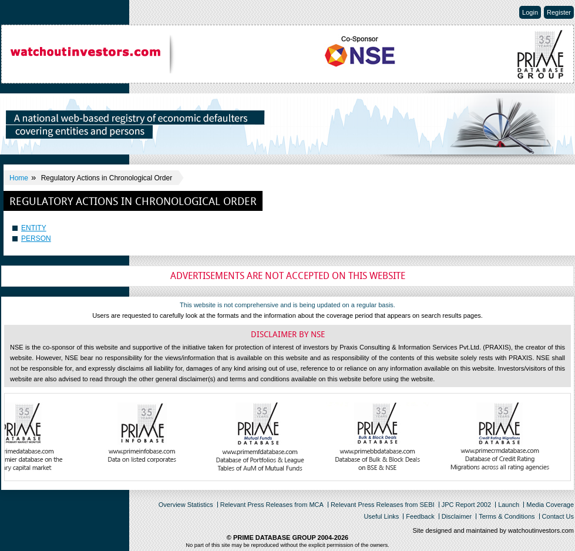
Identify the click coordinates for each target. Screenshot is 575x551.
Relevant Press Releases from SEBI (383, 504)
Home (18, 178)
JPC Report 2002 (466, 504)
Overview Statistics (186, 504)
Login (530, 12)
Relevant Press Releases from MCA (272, 504)
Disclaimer (457, 516)
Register (559, 12)
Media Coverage (550, 504)
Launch (508, 504)
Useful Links (381, 516)
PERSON (36, 238)
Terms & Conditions (506, 516)
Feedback (420, 516)
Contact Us (558, 516)
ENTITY (33, 228)
